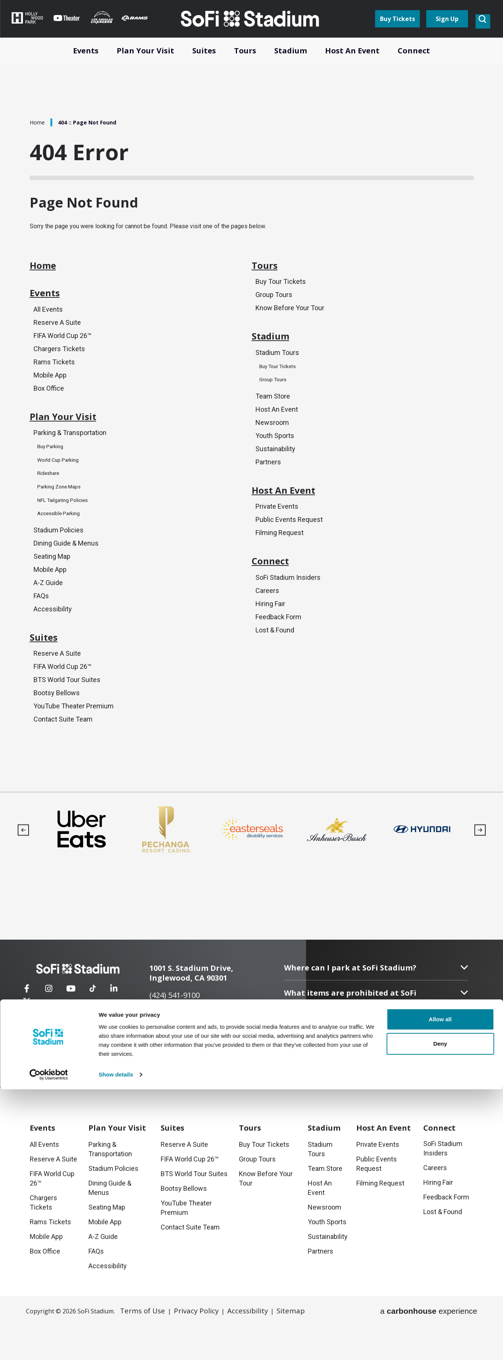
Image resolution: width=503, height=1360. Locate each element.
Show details (116, 1345)
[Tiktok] (92, 1027)
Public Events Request (289, 546)
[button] (23, 865)
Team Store (272, 414)
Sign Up (447, 27)
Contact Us (81, 1067)
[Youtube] (71, 1032)
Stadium (276, 352)
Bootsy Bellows (56, 727)
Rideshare (50, 498)
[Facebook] (26, 1032)
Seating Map (51, 581)
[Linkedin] (114, 1032)
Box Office (48, 407)
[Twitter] (136, 1032)
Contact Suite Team (63, 754)
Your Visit (117, 1163)
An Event (383, 1163)
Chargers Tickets (59, 366)
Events (49, 308)
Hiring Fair (270, 638)
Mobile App (50, 393)
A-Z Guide (48, 609)
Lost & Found (274, 665)
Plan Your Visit (72, 440)
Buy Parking (52, 471)
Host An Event (276, 427)
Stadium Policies (58, 554)
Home (38, 122)
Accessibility (52, 636)
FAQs (41, 622)
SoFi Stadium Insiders (288, 611)
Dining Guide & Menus (66, 568)
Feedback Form (278, 651)
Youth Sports (274, 454)
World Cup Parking (61, 484)
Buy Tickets (397, 27)
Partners (268, 481)
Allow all (440, 1290)
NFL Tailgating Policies (67, 524)
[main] (251, 413)
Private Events (276, 533)
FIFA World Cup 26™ (62, 353)
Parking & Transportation (69, 458)
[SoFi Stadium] (85, 1007)
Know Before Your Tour (289, 319)
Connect (275, 593)
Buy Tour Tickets (280, 292)
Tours (268, 274)
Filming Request (279, 560)
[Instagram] (49, 1032)
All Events (48, 326)
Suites (47, 669)
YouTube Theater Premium (73, 741)
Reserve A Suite (57, 339)
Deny (440, 1314)
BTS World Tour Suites (66, 714)
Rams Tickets (54, 380)
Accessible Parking (62, 537)
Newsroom (272, 441)
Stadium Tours (277, 370)
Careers (267, 624)
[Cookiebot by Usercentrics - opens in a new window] (49, 1345)
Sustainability (275, 468)
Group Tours (273, 305)
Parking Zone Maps (63, 511)
